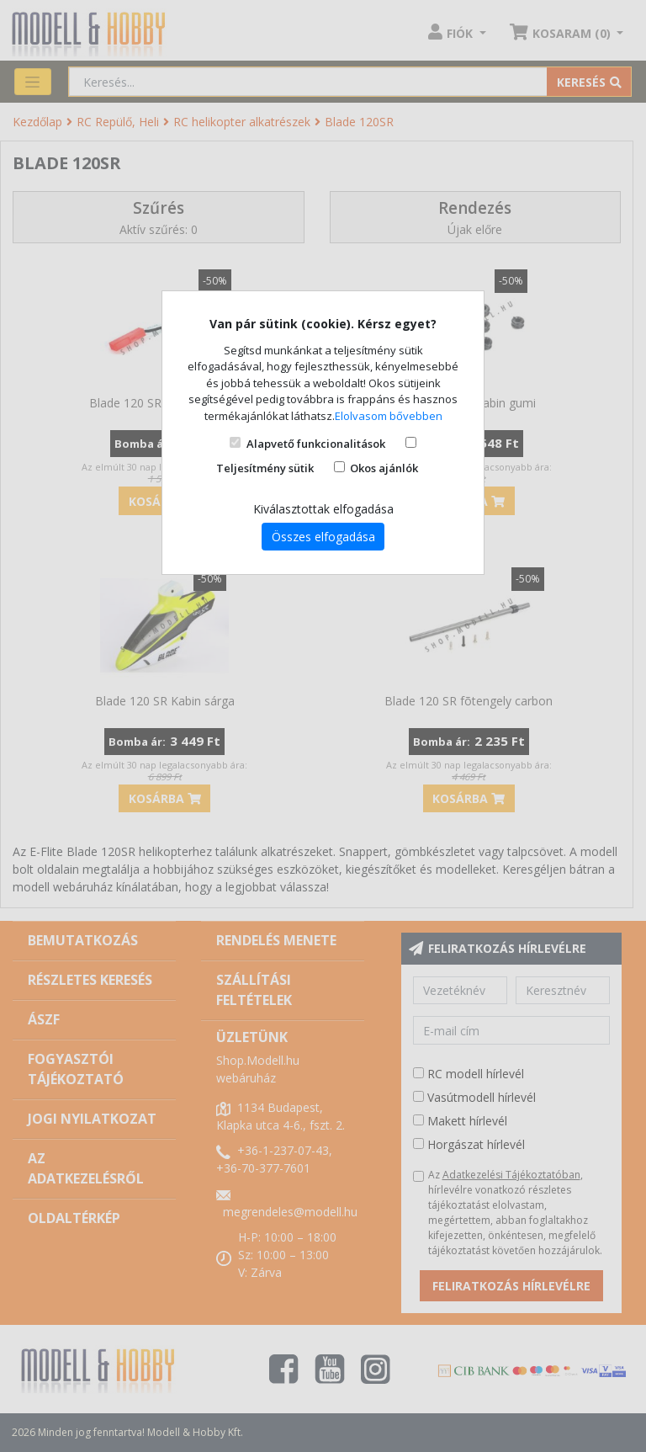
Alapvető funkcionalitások (315, 443)
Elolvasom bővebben (388, 415)
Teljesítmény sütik (265, 468)
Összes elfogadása (323, 537)
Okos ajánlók (384, 468)
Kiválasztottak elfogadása (323, 509)
